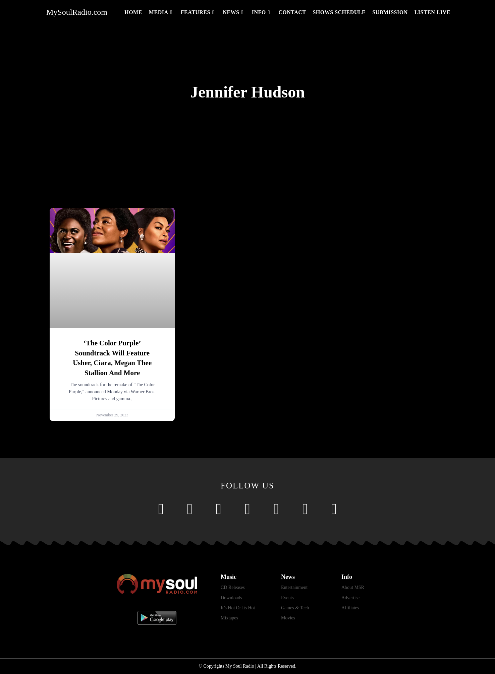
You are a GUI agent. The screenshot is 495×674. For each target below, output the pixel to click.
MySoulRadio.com (76, 12)
